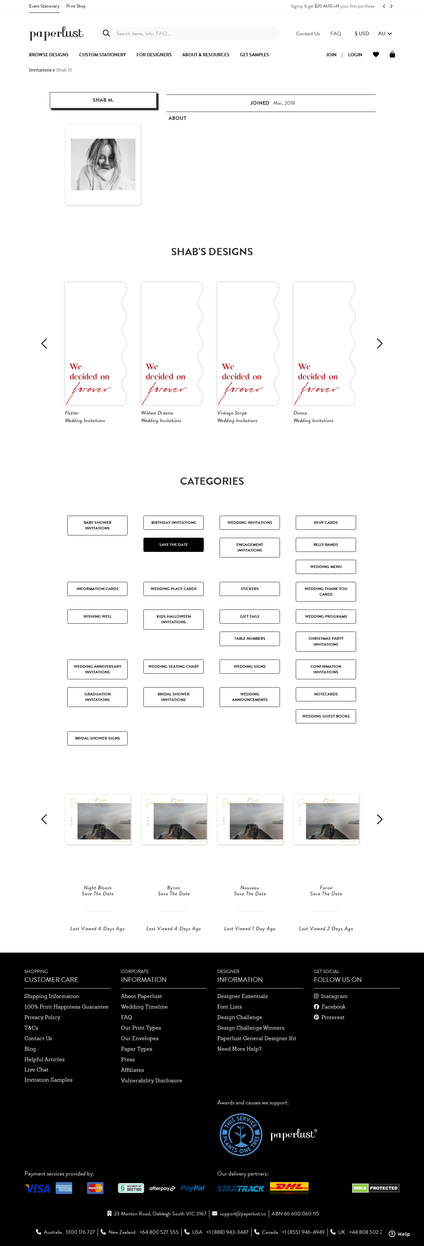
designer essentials (242, 996)
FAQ (126, 1017)
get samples (254, 55)
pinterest (333, 1017)
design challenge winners (251, 1027)
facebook (334, 1006)
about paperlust (141, 996)
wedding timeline (144, 1006)
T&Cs (31, 1027)
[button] (373, 34)
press (128, 1059)
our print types (141, 1027)
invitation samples (48, 1079)
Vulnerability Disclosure (151, 1080)
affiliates (132, 1070)
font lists (229, 1006)
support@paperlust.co (243, 1214)
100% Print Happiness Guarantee (66, 1006)
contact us (38, 1038)
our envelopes (140, 1038)
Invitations (40, 70)
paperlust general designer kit (256, 1038)
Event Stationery (44, 6)
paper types (136, 1048)
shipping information (51, 996)
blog (30, 1048)
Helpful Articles (44, 1059)
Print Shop (76, 6)
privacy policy (42, 1017)
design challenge (239, 1017)
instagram (334, 996)
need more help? (239, 1048)
